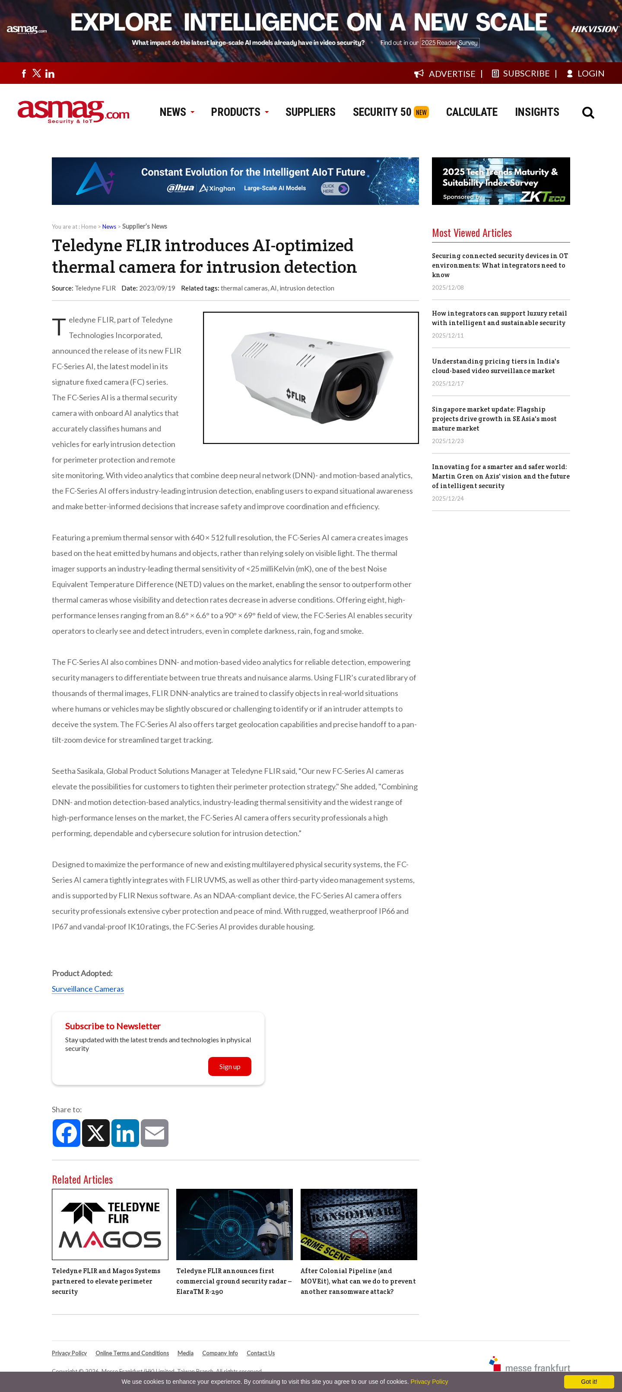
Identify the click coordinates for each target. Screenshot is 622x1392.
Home (88, 226)
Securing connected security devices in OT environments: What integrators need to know (500, 265)
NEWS (177, 111)
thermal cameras (244, 288)
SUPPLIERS (311, 111)
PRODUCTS (239, 111)
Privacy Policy (69, 1353)
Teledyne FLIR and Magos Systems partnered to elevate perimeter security (106, 1281)
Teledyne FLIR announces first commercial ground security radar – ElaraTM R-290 (234, 1281)
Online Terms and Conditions (132, 1353)
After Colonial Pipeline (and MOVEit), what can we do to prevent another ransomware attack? (358, 1281)
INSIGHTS (537, 111)
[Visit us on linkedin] (50, 73)
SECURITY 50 (382, 111)
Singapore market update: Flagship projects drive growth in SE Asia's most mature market (494, 418)
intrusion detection (306, 288)
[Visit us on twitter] (36, 73)
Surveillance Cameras (88, 988)
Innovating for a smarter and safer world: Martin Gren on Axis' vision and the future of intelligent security (501, 476)
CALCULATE (472, 111)
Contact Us (261, 1353)
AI (273, 288)
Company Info (220, 1353)
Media (186, 1353)
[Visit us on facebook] (24, 73)
